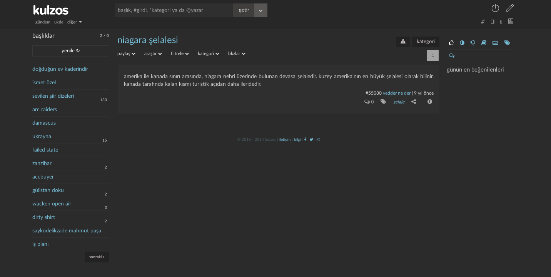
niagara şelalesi (147, 40)
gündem (42, 22)
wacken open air (51, 204)
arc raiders (44, 109)
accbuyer (43, 177)
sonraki (96, 257)
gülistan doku (48, 190)
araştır (153, 53)
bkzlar (236, 53)
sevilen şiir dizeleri (53, 96)
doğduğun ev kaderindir (60, 69)
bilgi (297, 140)
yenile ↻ (71, 50)
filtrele (180, 53)
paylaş (126, 53)
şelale (398, 102)
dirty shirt (43, 217)
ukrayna (41, 136)
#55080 (374, 93)
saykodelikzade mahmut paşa (66, 231)
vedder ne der (397, 93)
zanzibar (42, 163)
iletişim (285, 140)
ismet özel (44, 82)
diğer (74, 22)
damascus (44, 123)
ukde (58, 22)
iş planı (40, 244)
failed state (45, 150)
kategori (426, 41)
